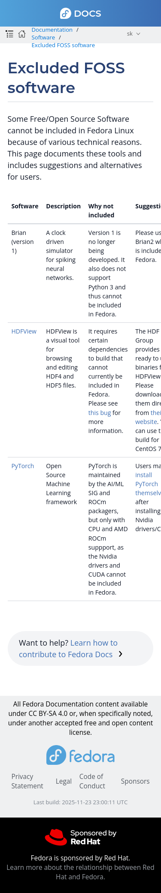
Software (43, 37)
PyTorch (22, 466)
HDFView (23, 331)
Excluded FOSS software (63, 45)
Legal (64, 781)
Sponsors (135, 781)
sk (130, 33)
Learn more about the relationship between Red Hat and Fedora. (80, 872)
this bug (99, 413)
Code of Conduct (92, 781)
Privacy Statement (27, 781)
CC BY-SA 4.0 (48, 713)
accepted (68, 723)
